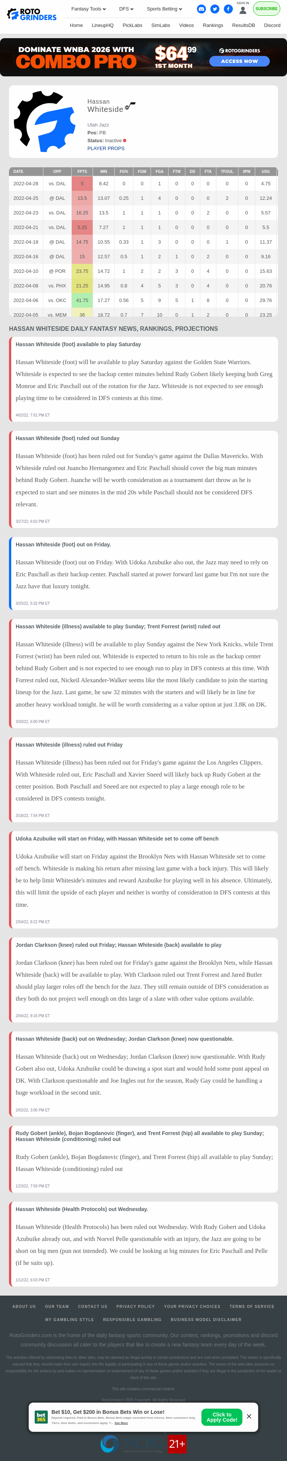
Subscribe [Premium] (267, 9)
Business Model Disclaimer (206, 1320)
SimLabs (160, 25)
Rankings (213, 25)
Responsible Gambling (132, 1320)
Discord (272, 25)
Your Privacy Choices (192, 1307)
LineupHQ (103, 25)
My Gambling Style (69, 1320)
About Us (24, 1307)
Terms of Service (252, 1307)
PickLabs (132, 25)
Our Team (57, 1307)
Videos (186, 25)
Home (76, 25)
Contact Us (93, 1307)
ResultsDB (243, 25)
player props (105, 148)
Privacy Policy (136, 1307)
